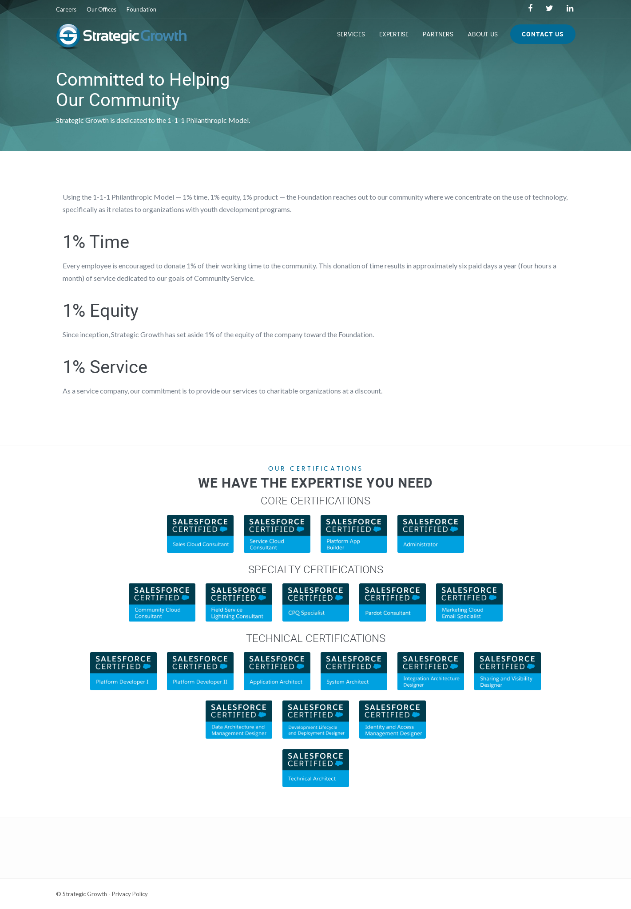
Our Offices (101, 9)
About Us (483, 34)
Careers (66, 9)
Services (351, 34)
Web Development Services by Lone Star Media (513, 893)
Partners (438, 34)
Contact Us (543, 34)
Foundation (141, 9)
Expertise (394, 34)
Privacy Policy (130, 893)
